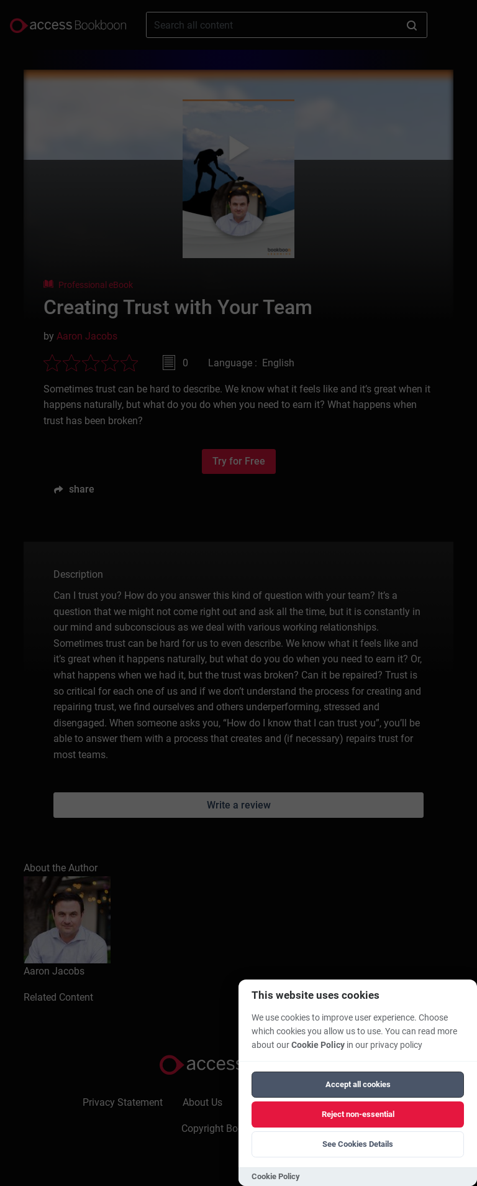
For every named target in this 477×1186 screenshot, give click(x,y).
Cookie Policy (318, 1045)
